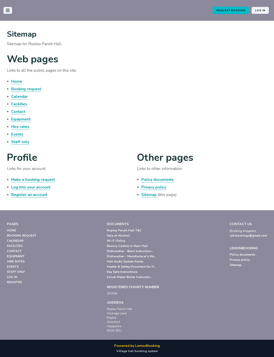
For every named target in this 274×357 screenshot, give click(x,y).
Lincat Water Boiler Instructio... (129, 277)
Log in (260, 10)
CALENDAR (15, 241)
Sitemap (149, 194)
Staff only (20, 141)
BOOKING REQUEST (21, 236)
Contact (18, 111)
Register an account (29, 194)
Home (16, 81)
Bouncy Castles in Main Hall (127, 246)
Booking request (26, 89)
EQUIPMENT (16, 256)
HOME (11, 230)
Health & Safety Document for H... (131, 267)
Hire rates (20, 126)
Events (17, 134)
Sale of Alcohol (118, 236)
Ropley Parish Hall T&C (124, 230)
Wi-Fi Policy (116, 241)
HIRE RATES (16, 261)
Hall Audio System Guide (125, 261)
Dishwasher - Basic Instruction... (130, 251)
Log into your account (30, 187)
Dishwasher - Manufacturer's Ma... (131, 256)
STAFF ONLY (16, 272)
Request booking (230, 10)
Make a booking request (33, 179)
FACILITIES (15, 246)
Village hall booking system (137, 351)
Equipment (21, 119)
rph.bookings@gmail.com (248, 236)
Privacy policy (153, 187)
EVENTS (13, 267)
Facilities (19, 104)
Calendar (19, 96)
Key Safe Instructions (122, 272)
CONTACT (14, 251)
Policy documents (157, 179)
